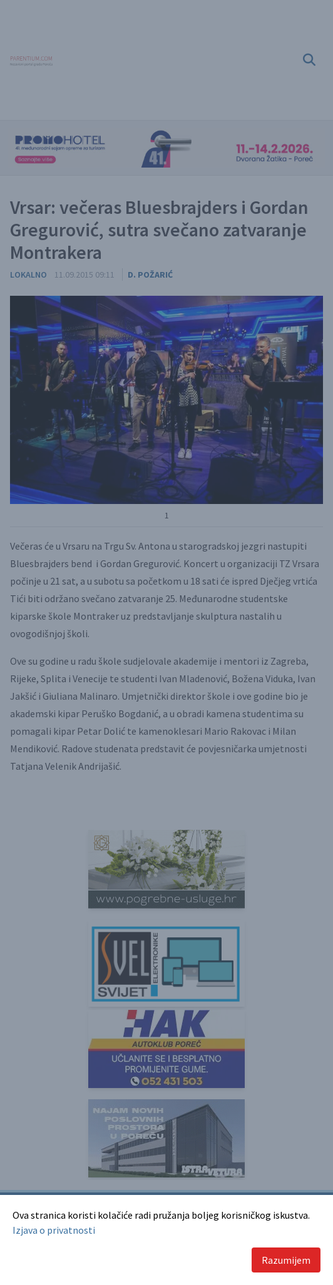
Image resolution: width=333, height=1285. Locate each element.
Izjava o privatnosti (54, 1230)
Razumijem (286, 1260)
